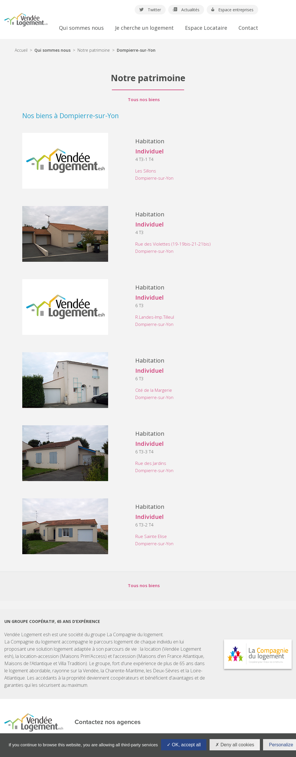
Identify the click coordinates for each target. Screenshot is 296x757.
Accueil (21, 50)
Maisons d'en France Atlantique (170, 656)
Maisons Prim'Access (83, 656)
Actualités (186, 9)
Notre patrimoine (93, 50)
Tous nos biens (144, 99)
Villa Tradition (72, 663)
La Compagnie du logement (135, 634)
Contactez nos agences (107, 722)
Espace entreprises (232, 9)
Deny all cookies (234, 744)
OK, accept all (184, 744)
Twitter (150, 9)
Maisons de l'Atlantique (28, 663)
